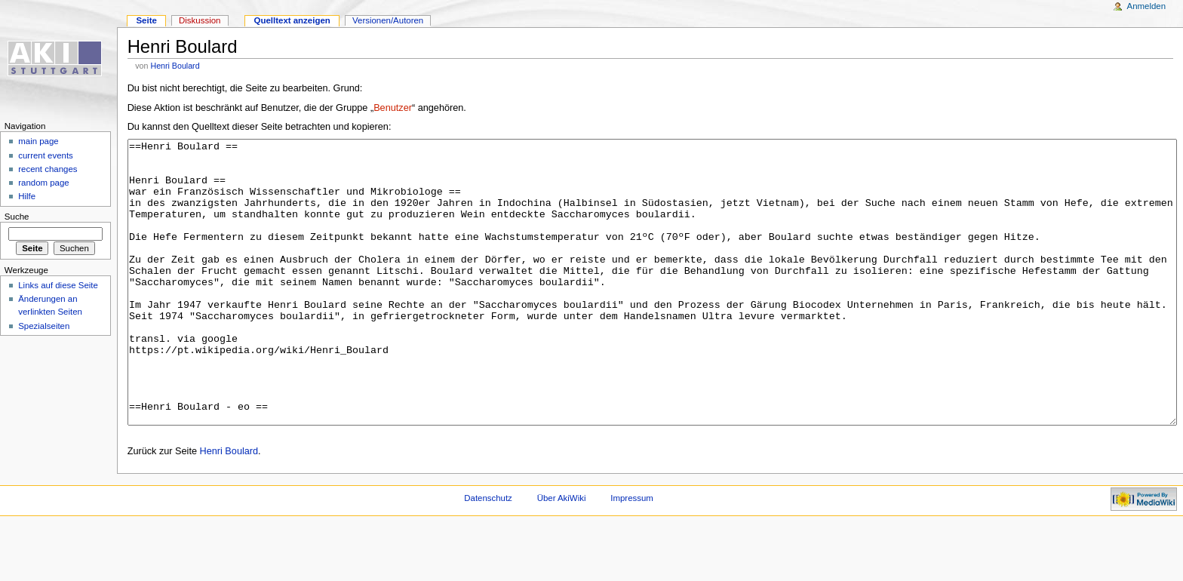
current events (45, 155)
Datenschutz (488, 554)
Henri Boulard (174, 65)
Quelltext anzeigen (292, 20)
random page (43, 182)
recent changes (47, 169)
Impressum (631, 554)
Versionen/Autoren (387, 20)
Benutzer (392, 108)
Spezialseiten (43, 325)
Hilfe (26, 196)
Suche (17, 216)
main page (38, 141)
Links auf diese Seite (58, 285)
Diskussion (199, 20)
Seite (146, 20)
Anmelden (1146, 6)
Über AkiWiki (561, 554)
